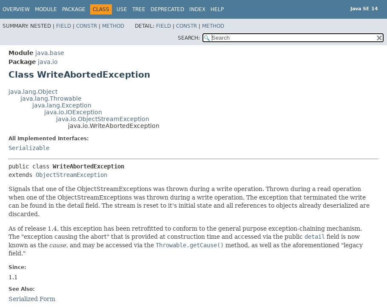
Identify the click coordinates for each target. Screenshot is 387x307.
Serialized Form (32, 298)
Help (217, 9)
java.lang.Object (33, 91)
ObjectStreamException (71, 174)
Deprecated (167, 9)
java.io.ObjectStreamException (102, 119)
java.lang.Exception (61, 105)
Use (122, 9)
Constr (86, 26)
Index (197, 9)
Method (113, 26)
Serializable (29, 148)
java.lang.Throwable (51, 98)
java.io (48, 61)
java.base (49, 52)
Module (46, 9)
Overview (16, 9)
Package (73, 9)
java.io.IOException (73, 112)
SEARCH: (189, 38)
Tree (138, 9)
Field (63, 26)
